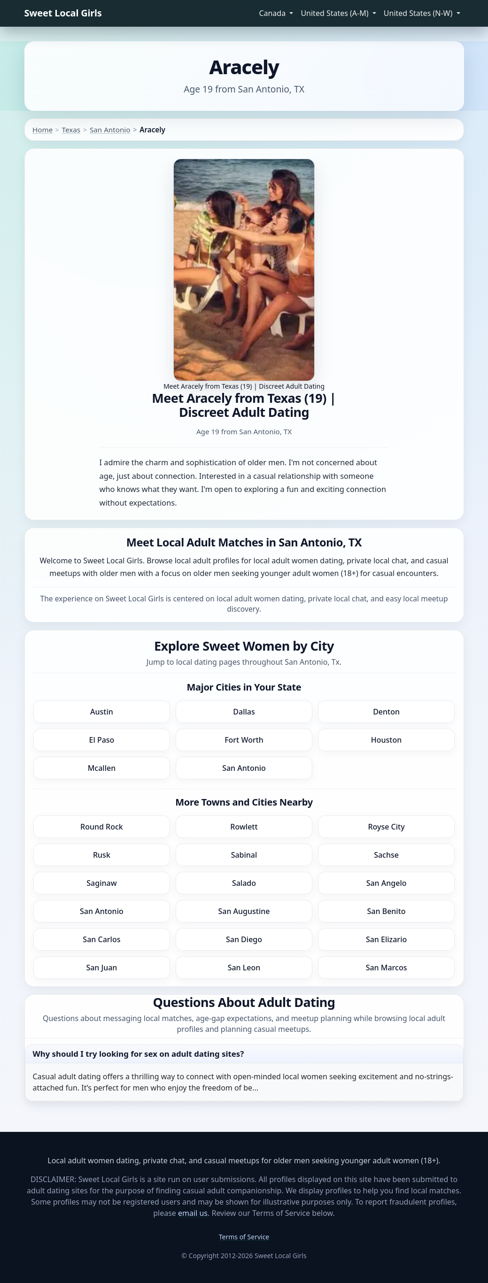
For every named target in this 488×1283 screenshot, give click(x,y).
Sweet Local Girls (63, 13)
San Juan (101, 967)
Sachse (386, 855)
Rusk (101, 855)
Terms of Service (244, 1236)
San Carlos (101, 939)
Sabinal (244, 855)
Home (42, 129)
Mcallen (102, 768)
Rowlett (243, 827)
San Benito (386, 911)
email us (193, 1213)
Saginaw (101, 883)
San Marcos (386, 967)
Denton (386, 712)
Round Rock (101, 827)
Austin (101, 712)
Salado (244, 883)
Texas (71, 129)
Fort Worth (244, 740)
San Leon (244, 967)
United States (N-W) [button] (419, 13)
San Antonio (110, 129)
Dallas (244, 712)
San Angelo (386, 883)
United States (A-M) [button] (335, 13)
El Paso (101, 740)
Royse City (386, 827)
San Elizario (386, 939)
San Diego (244, 939)
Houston (386, 740)
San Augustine (244, 911)
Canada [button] (273, 13)
